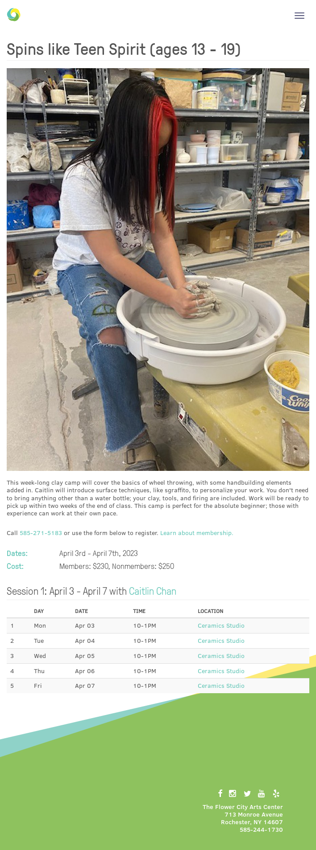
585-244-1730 (261, 829)
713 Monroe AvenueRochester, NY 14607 (252, 818)
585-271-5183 (41, 532)
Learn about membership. (196, 532)
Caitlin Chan (152, 590)
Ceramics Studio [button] (221, 625)
